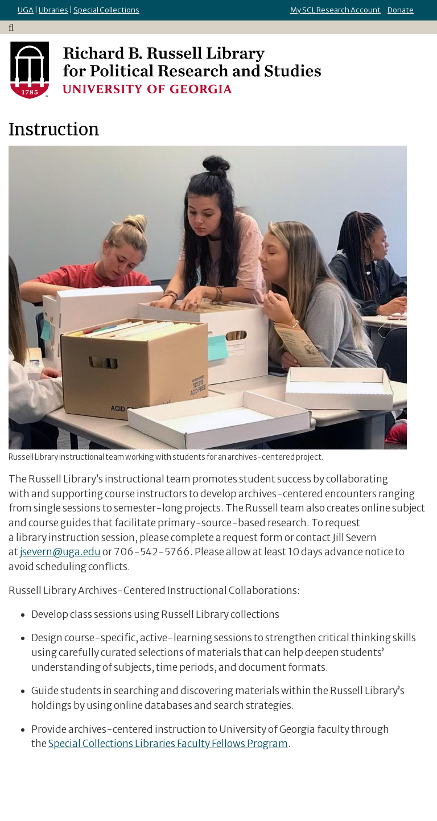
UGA (26, 10)
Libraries (53, 10)
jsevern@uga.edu (60, 552)
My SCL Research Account (335, 10)
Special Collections (106, 10)
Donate (400, 10)
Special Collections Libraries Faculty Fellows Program (168, 743)
